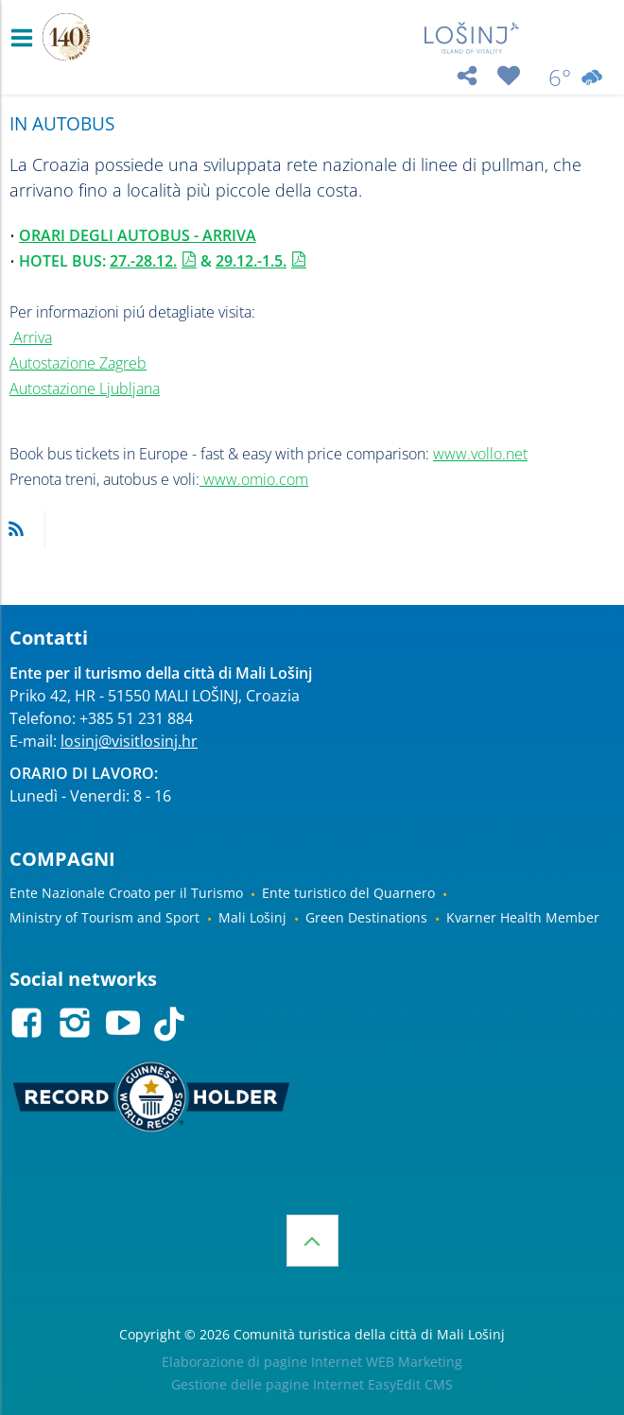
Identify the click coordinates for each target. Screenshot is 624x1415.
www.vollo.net (480, 453)
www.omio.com (253, 479)
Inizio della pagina (312, 1241)
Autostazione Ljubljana (84, 388)
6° (576, 77)
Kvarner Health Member (522, 917)
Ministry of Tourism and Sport (104, 917)
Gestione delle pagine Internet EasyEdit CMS (312, 1384)
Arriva (32, 337)
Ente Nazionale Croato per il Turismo (126, 893)
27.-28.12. (143, 260)
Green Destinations (366, 917)
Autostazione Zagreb (78, 363)
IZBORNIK (26, 38)
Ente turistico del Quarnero (348, 893)
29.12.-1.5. (251, 260)
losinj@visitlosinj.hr (129, 741)
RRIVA (234, 235)
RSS (16, 529)
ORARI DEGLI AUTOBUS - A (116, 235)
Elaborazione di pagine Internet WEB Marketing (312, 1362)
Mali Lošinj (252, 917)
